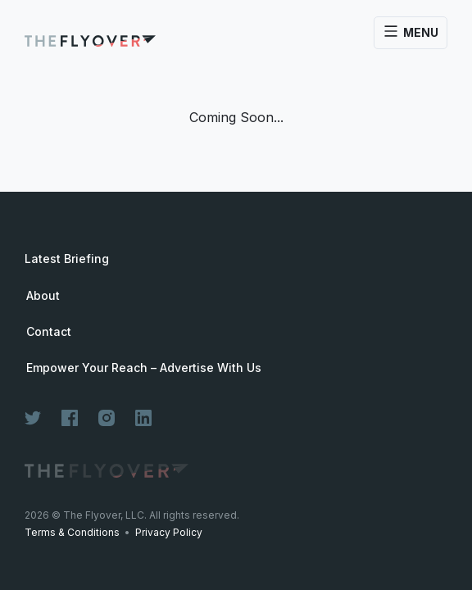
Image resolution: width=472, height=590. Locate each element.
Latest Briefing (67, 259)
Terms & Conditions (72, 532)
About (43, 295)
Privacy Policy (168, 532)
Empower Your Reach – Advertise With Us (143, 367)
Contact (48, 331)
